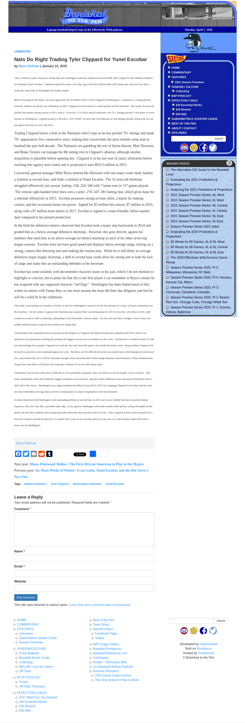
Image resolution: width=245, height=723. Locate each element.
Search (219, 138)
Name (19, 551)
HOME (21, 620)
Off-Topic (25, 671)
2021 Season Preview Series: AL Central (198, 210)
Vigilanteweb (208, 644)
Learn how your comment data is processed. (100, 604)
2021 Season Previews (189, 82)
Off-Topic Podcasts (32, 686)
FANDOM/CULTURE (31, 648)
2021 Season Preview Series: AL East (196, 221)
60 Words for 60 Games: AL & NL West (197, 241)
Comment (22, 509)
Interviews (26, 633)
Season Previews (31, 642)
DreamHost (206, 653)
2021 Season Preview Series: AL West (197, 200)
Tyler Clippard (60, 483)
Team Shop (101, 624)
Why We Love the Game (36, 666)
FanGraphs (101, 657)
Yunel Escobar (115, 483)
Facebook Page (106, 633)
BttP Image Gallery (106, 644)
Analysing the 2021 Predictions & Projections (201, 189)
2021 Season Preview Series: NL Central (198, 205)
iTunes (23, 682)
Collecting (182, 91)
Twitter (99, 638)
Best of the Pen (103, 620)
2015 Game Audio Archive (113, 675)
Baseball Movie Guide (34, 657)
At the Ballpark (29, 653)
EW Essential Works (189, 105)
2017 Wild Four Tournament (38, 697)
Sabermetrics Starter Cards (38, 638)
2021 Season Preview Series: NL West (197, 195)
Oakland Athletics (35, 483)
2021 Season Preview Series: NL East (196, 216)
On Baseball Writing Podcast (113, 666)
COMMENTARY (22, 51)
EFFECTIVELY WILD (31, 693)
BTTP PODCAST (29, 677)
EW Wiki (181, 114)
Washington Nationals (87, 483)
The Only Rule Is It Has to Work (117, 680)
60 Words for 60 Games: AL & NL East (197, 252)
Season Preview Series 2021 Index (194, 226)
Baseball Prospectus (107, 648)
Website (20, 581)
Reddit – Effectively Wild (110, 662)
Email (19, 566)
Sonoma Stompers (106, 671)
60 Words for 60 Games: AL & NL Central (198, 247)
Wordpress (204, 648)
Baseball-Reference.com (110, 653)
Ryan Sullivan (29, 66)
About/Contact (103, 629)
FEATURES (25, 629)
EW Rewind (183, 109)
